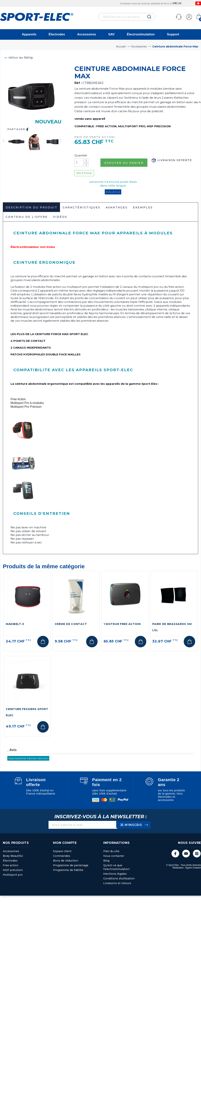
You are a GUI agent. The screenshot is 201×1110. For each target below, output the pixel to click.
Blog (106, 860)
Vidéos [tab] (60, 217)
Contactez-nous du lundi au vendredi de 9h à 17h (146, 3)
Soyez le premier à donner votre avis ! (28, 758)
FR (175, 3)
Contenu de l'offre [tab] (27, 217)
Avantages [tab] (117, 207)
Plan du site (111, 851)
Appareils (29, 34)
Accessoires (86, 34)
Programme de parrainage (70, 865)
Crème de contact (71, 624)
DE (180, 3)
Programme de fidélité (68, 870)
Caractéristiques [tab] (81, 207)
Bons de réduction (65, 860)
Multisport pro (13, 874)
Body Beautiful (13, 856)
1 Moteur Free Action (122, 624)
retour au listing (18, 57)
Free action (10, 865)
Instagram (197, 853)
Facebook (175, 853)
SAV (111, 34)
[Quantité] (78, 162)
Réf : (78, 83)
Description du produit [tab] (31, 207)
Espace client (62, 851)
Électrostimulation (141, 34)
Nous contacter (113, 856)
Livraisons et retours (117, 883)
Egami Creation (193, 867)
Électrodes (57, 34)
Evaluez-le (113, 191)
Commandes (61, 856)
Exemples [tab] (143, 207)
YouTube (186, 853)
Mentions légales (115, 873)
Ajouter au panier (124, 163)
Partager (18, 129)
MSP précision (13, 870)
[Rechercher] (126, 17)
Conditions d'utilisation (119, 878)
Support (173, 34)
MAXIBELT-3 (15, 624)
